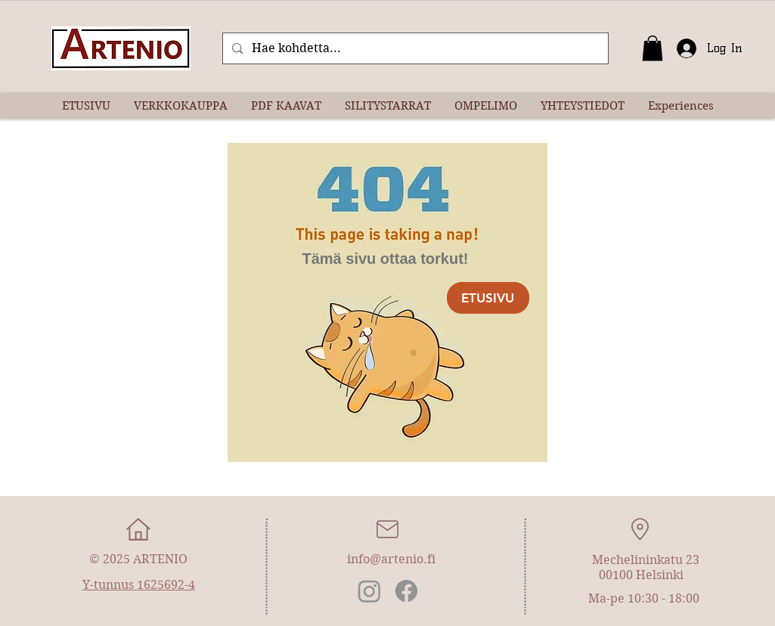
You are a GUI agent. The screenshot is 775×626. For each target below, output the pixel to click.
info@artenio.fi (391, 559)
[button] (652, 48)
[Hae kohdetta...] (414, 48)
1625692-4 (166, 585)
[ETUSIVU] (488, 298)
